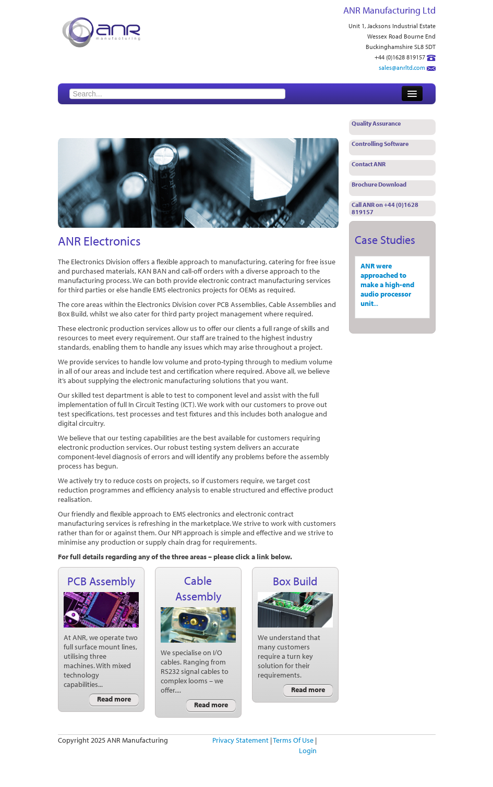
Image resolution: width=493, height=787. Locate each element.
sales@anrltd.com (402, 67)
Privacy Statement (240, 740)
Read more (114, 699)
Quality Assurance (376, 123)
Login (308, 750)
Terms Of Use (293, 740)
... (376, 303)
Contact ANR (369, 164)
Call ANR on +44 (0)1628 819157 (385, 208)
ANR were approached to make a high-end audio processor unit (387, 284)
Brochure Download (379, 184)
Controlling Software (380, 143)
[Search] (177, 94)
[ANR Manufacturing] (101, 31)
